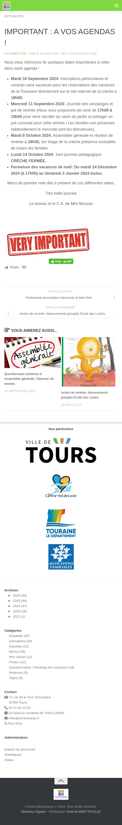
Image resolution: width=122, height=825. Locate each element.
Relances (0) (18, 672)
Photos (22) (17, 662)
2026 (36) (20, 595)
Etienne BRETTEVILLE (84, 811)
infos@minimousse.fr (21, 718)
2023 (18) (20, 611)
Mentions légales (33, 811)
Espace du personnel (19, 749)
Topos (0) (16, 678)
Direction (18, 53)
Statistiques (12, 754)
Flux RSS (13, 723)
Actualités (14, 16)
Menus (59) (17, 651)
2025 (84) (20, 601)
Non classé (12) (20, 657)
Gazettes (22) (19, 646)
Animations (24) (20, 641)
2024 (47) (20, 606)
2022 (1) (19, 616)
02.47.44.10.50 (17, 707)
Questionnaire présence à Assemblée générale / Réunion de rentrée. (29, 379)
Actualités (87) (19, 636)
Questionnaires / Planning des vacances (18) (41, 667)
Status (9, 760)
